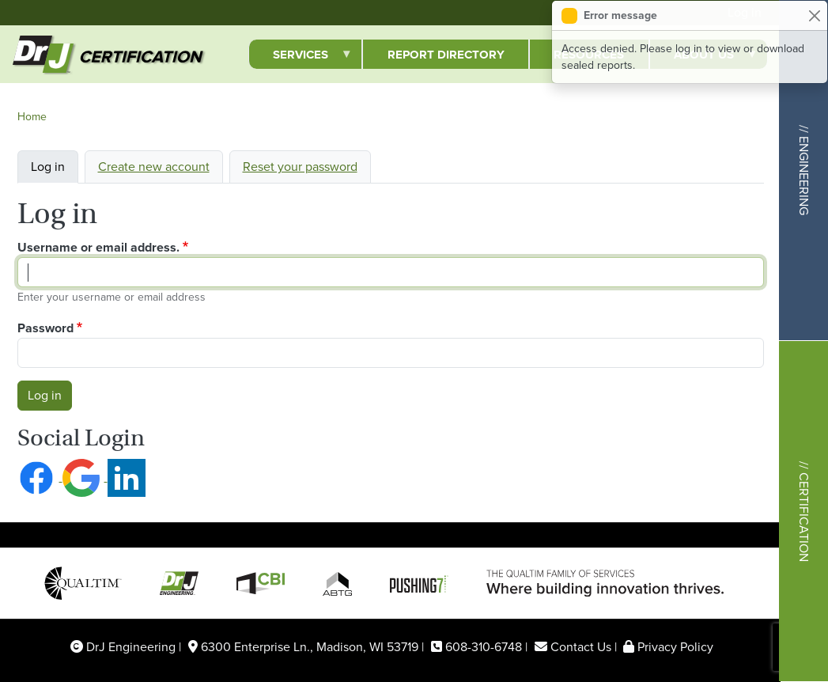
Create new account (154, 166)
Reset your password (300, 166)
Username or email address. (98, 247)
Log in (48, 166)
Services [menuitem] (300, 57)
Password (45, 328)
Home (32, 116)
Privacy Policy (675, 647)
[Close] (814, 15)
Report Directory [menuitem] (446, 54)
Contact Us (580, 647)
